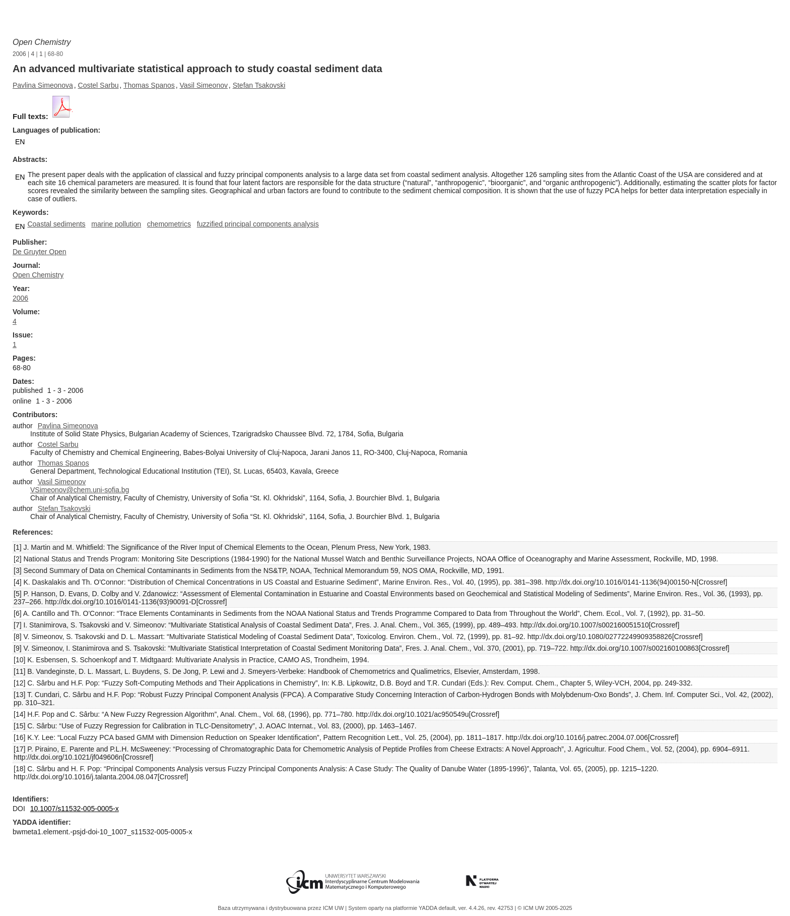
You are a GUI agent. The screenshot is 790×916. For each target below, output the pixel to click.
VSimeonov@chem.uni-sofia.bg (79, 490)
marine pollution (116, 224)
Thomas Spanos (149, 85)
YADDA (429, 908)
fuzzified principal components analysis (258, 224)
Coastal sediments (56, 224)
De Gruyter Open (40, 252)
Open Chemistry (42, 42)
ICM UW (334, 908)
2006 (19, 54)
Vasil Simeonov (204, 85)
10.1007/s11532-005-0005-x (74, 809)
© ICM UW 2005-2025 (544, 908)
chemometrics (169, 224)
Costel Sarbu (98, 85)
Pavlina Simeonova (43, 85)
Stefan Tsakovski (259, 85)
